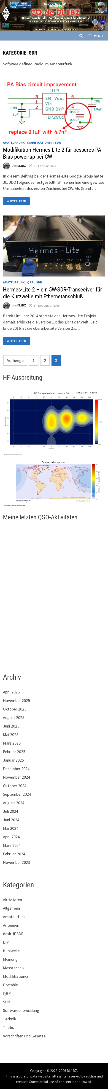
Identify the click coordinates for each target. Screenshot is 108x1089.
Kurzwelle (11, 950)
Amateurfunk (14, 142)
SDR (58, 142)
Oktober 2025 (14, 709)
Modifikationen (39, 142)
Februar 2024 (14, 853)
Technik (9, 1019)
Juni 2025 (11, 726)
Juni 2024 (11, 819)
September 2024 (17, 794)
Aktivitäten (12, 899)
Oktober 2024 (14, 785)
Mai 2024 (10, 828)
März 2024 (12, 845)
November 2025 (16, 700)
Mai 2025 (10, 734)
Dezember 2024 (16, 768)
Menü (95, 36)
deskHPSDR (13, 933)
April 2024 (11, 836)
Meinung (10, 959)
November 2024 (16, 777)
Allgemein (11, 908)
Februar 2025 (14, 751)
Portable (10, 984)
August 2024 (13, 802)
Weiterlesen (17, 201)
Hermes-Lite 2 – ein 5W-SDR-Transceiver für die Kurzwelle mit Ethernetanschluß (52, 293)
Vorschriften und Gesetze (24, 1036)
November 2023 (16, 862)
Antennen (11, 925)
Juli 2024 (10, 811)
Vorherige (15, 360)
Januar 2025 (13, 760)
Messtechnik (13, 967)
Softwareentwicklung (21, 1010)
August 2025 (13, 717)
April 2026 (11, 692)
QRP (30, 282)
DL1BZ (21, 166)
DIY (6, 942)
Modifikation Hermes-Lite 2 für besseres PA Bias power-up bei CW (52, 153)
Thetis (8, 1027)
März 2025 (12, 743)
